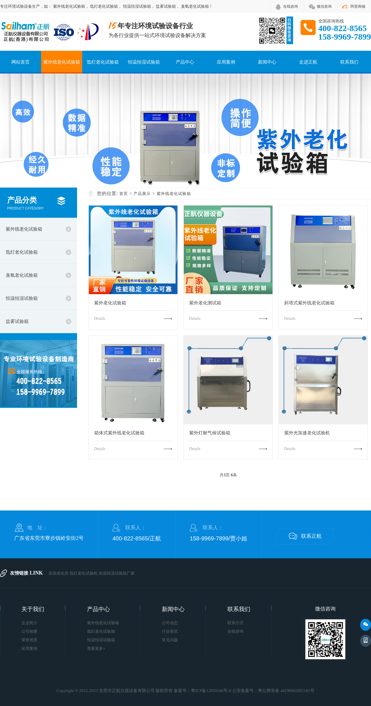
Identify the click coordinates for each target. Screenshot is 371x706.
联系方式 (235, 623)
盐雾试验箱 (166, 6)
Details (100, 318)
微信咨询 (324, 6)
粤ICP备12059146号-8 (211, 690)
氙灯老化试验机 (84, 573)
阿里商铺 (357, 6)
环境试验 (16, 6)
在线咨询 (290, 6)
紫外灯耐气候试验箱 (209, 433)
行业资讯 (170, 631)
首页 (123, 194)
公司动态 (170, 623)
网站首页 (20, 62)
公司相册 (29, 631)
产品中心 (185, 62)
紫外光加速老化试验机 (307, 433)
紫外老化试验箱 (110, 303)
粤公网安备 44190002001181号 (286, 690)
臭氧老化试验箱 (195, 6)
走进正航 (308, 62)
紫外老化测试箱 (205, 303)
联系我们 (349, 62)
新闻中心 (267, 62)
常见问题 (170, 640)
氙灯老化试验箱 (104, 6)
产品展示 (142, 194)
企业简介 (29, 623)
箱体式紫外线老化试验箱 (119, 433)
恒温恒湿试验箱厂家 (117, 573)
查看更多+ (96, 648)
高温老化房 (58, 573)
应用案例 (226, 62)
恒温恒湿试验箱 (137, 6)
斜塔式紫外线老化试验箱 (309, 303)
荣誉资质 (29, 640)
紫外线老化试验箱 (69, 6)
